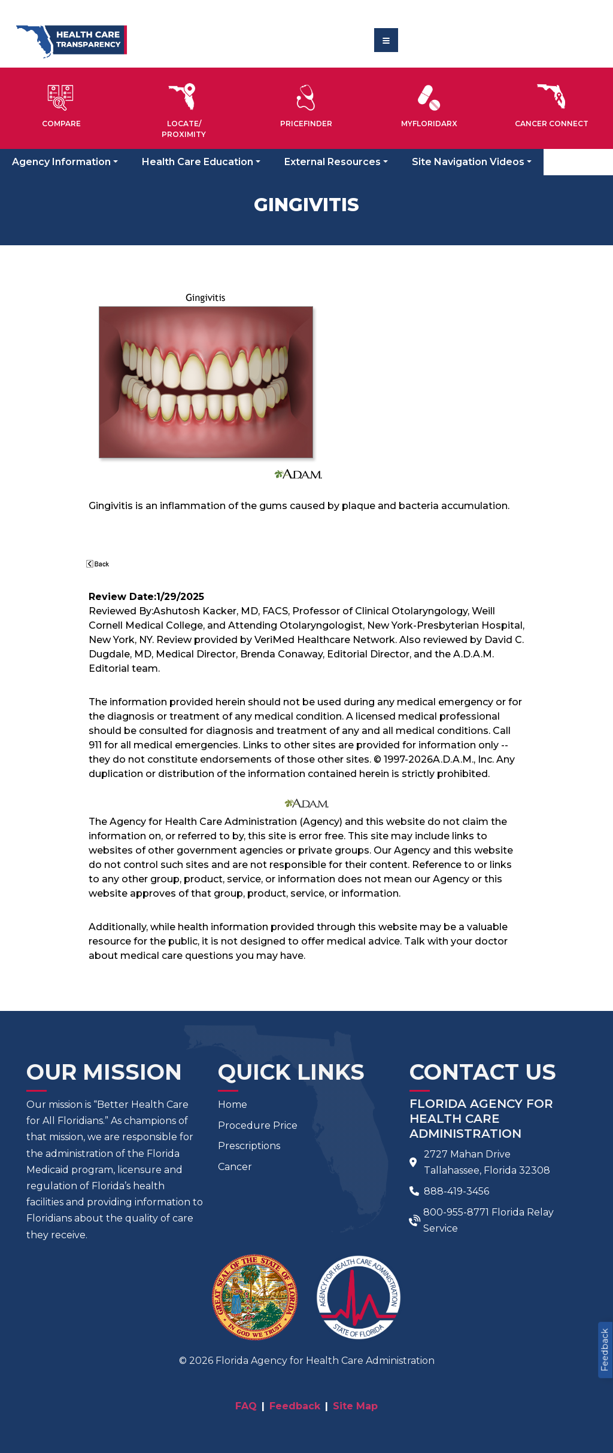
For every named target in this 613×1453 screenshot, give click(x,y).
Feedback (604, 1350)
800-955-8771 (456, 1212)
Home (232, 1104)
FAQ (246, 1406)
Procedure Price (258, 1125)
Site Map (355, 1406)
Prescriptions (249, 1146)
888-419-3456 (456, 1191)
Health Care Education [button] (197, 161)
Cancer (235, 1166)
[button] (61, 103)
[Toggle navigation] (386, 40)
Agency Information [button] (61, 161)
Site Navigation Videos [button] (468, 161)
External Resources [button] (332, 161)
